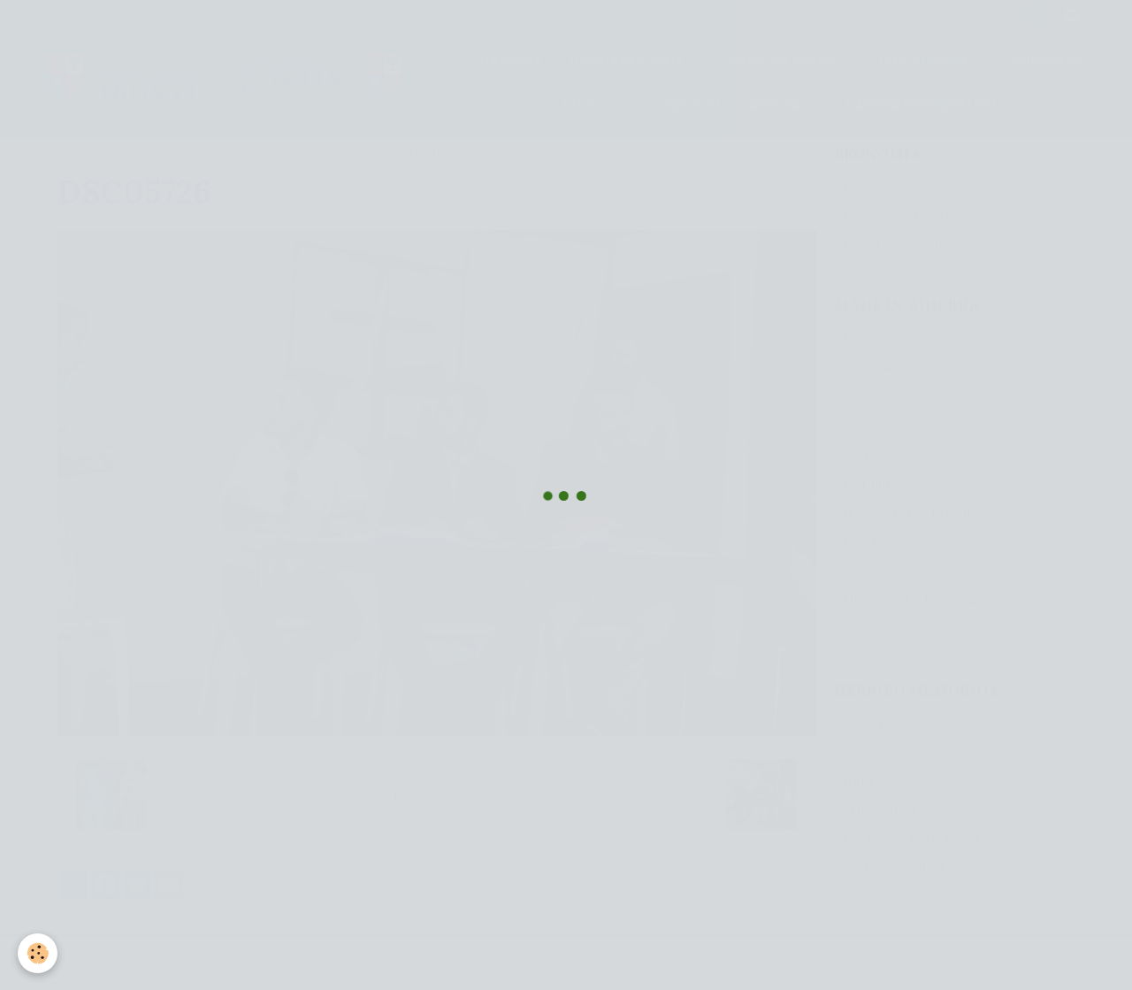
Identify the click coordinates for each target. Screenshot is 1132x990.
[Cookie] (37, 953)
